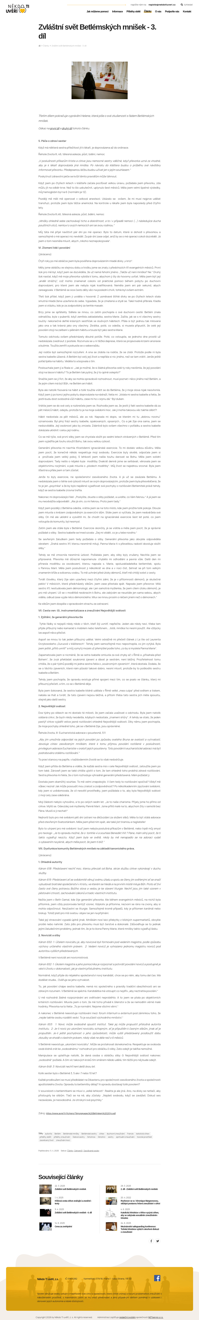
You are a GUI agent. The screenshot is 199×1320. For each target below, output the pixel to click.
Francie (130, 1133)
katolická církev (142, 1133)
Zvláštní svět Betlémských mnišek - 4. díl (73, 1212)
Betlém (58, 1133)
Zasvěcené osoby (91, 1150)
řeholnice (91, 1137)
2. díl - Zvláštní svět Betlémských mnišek (139, 1189)
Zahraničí (78, 1150)
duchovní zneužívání (116, 1133)
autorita (48, 1133)
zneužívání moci (63, 1140)
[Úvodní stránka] (17, 8)
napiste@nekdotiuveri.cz (162, 4)
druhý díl (67, 128)
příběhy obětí (45, 1137)
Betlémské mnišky (71, 1133)
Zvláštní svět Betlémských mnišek (70, 1189)
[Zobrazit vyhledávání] (186, 5)
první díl (54, 128)
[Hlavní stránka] (39, 46)
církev (101, 1133)
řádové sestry (79, 1137)
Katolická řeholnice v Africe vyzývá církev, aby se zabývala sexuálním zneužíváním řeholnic (140, 1215)
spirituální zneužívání (125, 1137)
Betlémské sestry (89, 1133)
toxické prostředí (144, 1137)
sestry (110, 1137)
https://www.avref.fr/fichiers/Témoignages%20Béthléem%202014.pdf (81, 1113)
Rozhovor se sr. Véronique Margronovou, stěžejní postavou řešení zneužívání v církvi (140, 1202)
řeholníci (101, 1137)
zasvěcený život (47, 1140)
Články (46, 45)
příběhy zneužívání (62, 1137)
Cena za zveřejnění (63, 1226)
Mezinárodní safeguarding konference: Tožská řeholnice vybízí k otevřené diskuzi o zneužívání (140, 1229)
